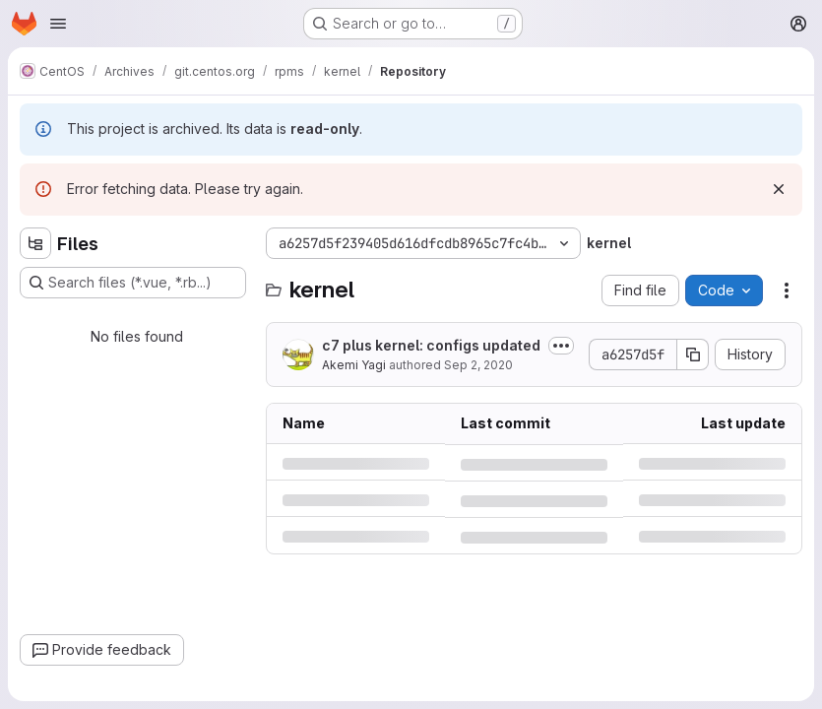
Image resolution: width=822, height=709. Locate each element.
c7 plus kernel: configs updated (431, 345)
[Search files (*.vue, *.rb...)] (133, 282)
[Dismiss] (778, 189)
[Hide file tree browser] (35, 243)
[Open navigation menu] (58, 23)
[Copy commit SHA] (693, 354)
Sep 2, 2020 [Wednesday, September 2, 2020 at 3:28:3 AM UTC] (478, 364)
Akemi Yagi (354, 364)
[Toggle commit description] (561, 345)
